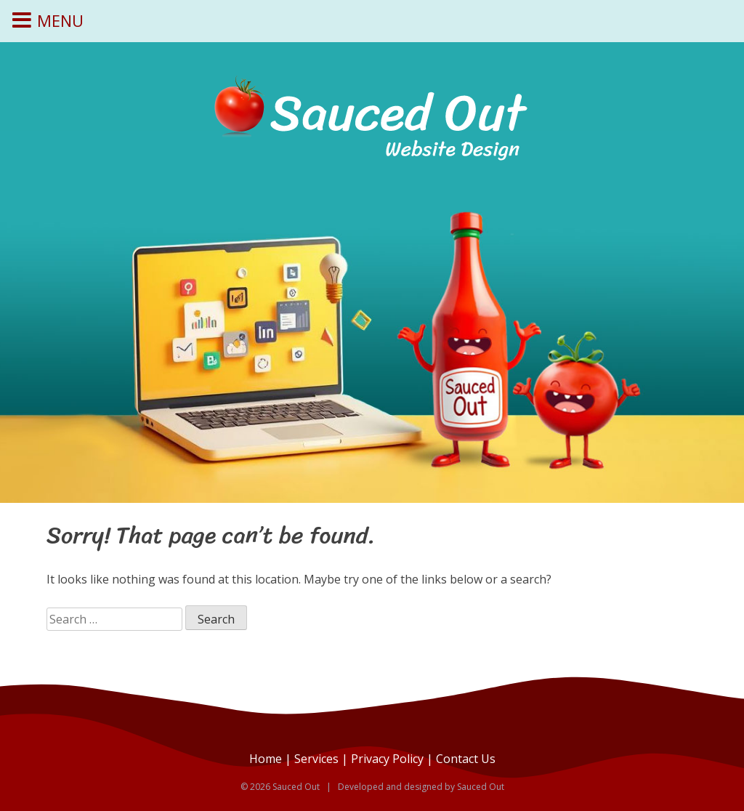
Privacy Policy (387, 759)
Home (265, 759)
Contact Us (466, 759)
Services (316, 759)
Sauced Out (480, 786)
